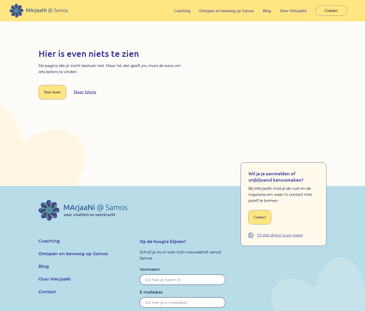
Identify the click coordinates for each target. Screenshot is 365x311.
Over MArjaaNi (293, 10)
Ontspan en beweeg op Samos (226, 10)
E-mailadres (151, 295)
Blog (267, 10)
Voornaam (150, 272)
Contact (331, 10)
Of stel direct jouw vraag (280, 238)
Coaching (182, 10)
